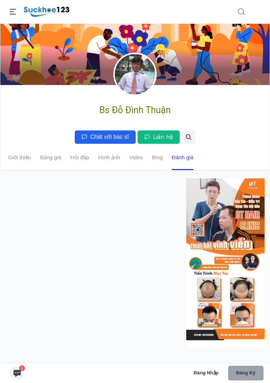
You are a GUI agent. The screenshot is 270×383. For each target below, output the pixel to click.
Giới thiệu (19, 157)
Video (136, 157)
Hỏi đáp (79, 157)
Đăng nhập (206, 372)
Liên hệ (158, 137)
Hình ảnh (109, 157)
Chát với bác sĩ (105, 137)
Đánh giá (182, 157)
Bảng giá (50, 157)
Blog (157, 157)
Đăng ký (245, 372)
